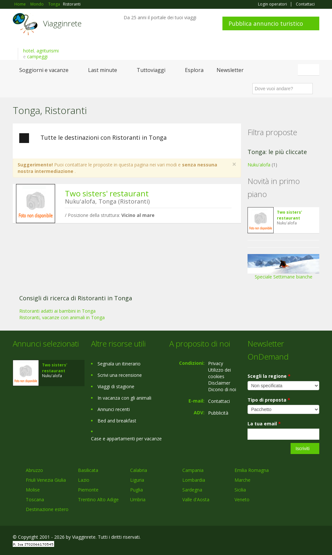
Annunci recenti (114, 409)
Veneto (241, 499)
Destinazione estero (47, 509)
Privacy (215, 363)
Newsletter (230, 70)
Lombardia (193, 480)
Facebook (270, 538)
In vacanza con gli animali (124, 398)
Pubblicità (218, 413)
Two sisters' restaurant (107, 193)
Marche (242, 480)
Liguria (137, 480)
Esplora (194, 70)
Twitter (300, 538)
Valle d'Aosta (195, 499)
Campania (193, 470)
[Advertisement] (123, 278)
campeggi (37, 56)
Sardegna (192, 490)
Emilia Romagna (251, 470)
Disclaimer (219, 383)
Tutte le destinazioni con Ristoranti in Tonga (93, 138)
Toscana (35, 499)
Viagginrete (62, 23)
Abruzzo (34, 470)
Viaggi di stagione (116, 386)
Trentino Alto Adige (98, 499)
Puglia (136, 490)
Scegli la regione (269, 376)
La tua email (264, 423)
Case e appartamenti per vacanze (126, 438)
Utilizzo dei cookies (219, 373)
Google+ (284, 538)
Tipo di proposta (269, 400)
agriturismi (48, 51)
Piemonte (88, 490)
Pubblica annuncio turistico (266, 23)
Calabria (138, 470)
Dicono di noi (222, 389)
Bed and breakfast (117, 421)
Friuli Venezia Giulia (46, 480)
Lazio (83, 480)
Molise (33, 490)
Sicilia (240, 490)
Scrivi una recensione (120, 375)
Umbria (137, 499)
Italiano (309, 69)
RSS (315, 538)
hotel (28, 51)
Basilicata (88, 470)
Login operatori (272, 4)
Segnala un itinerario (119, 364)
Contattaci (305, 4)
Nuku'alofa (259, 165)
